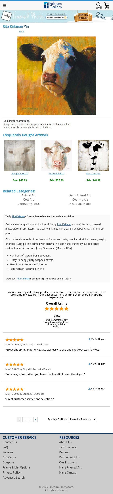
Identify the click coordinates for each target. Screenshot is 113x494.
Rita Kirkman (13, 26)
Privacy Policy (12, 472)
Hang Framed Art (70, 467)
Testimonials (67, 447)
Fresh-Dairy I (93, 173)
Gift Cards (9, 457)
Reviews (8, 452)
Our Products (68, 462)
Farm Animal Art (80, 195)
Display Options (57, 419)
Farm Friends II (56, 173)
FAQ (5, 447)
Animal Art (29, 195)
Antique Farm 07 (19, 173)
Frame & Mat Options (16, 467)
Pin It (21, 31)
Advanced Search (14, 477)
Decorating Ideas (28, 203)
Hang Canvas (67, 472)
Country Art (80, 199)
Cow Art (28, 199)
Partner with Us (69, 457)
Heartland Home (80, 203)
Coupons (8, 462)
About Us (65, 442)
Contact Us (10, 442)
